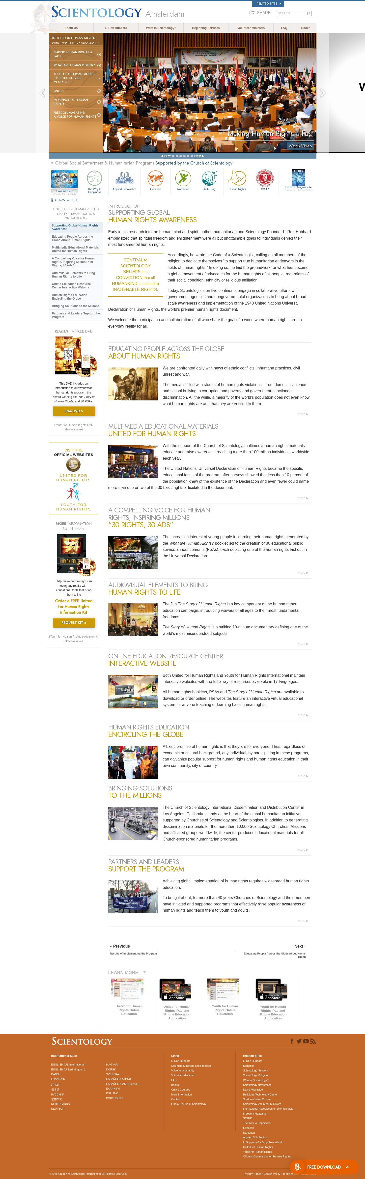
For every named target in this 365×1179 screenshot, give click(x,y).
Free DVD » (74, 411)
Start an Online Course (257, 1099)
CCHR (265, 180)
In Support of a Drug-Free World (262, 1142)
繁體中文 (56, 1099)
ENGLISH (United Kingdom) (68, 1069)
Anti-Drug (209, 180)
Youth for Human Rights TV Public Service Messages (74, 78)
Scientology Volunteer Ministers (262, 1103)
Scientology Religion (255, 1075)
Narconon (183, 180)
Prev (167, 155)
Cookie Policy (272, 1173)
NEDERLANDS (60, 1103)
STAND (247, 1118)
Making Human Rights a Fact (73, 54)
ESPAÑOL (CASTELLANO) (122, 1083)
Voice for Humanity (182, 1070)
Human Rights (237, 180)
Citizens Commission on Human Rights (266, 1156)
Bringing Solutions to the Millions (75, 306)
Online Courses (180, 1089)
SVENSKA (112, 1074)
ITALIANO (112, 1093)
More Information (181, 1094)
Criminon (155, 180)
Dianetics (248, 1065)
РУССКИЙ (57, 1094)
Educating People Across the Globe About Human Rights (72, 238)
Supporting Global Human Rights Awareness (75, 227)
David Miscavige (253, 1089)
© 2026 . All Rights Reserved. (88, 1173)
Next (197, 155)
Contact (176, 1099)
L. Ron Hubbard (116, 28)
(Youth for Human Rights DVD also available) (73, 427)
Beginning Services (206, 28)
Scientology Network (255, 1070)
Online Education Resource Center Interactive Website (71, 285)
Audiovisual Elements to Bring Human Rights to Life (73, 274)
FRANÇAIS (58, 1078)
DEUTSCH (57, 1108)
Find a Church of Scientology (188, 1103)
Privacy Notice (252, 1173)
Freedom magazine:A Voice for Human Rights (75, 115)
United (59, 91)
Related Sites (269, 3)
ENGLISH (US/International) (68, 1064)
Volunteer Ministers (251, 28)
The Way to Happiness (94, 181)
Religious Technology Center (260, 1094)
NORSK (111, 1069)
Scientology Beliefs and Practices (191, 1065)
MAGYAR (112, 1064)
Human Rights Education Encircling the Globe (69, 296)
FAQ (284, 28)
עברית (55, 1084)
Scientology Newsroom (257, 1084)
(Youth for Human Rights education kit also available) (73, 638)
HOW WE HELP (68, 199)
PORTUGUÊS (114, 1098)
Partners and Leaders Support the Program (76, 315)
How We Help (65, 191)
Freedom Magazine (298, 189)
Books (305, 28)
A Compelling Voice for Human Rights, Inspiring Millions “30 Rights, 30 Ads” (73, 262)
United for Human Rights (258, 1147)
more (301, 414)
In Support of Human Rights (71, 102)
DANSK (56, 1074)
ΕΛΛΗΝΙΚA (113, 1088)
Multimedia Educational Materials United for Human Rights (75, 249)
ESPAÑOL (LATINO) (118, 1078)
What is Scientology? (161, 28)
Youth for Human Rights (257, 1151)
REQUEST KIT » (73, 622)
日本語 (55, 1089)
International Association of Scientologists (268, 1108)
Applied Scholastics (124, 180)
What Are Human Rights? (74, 65)
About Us (71, 28)
